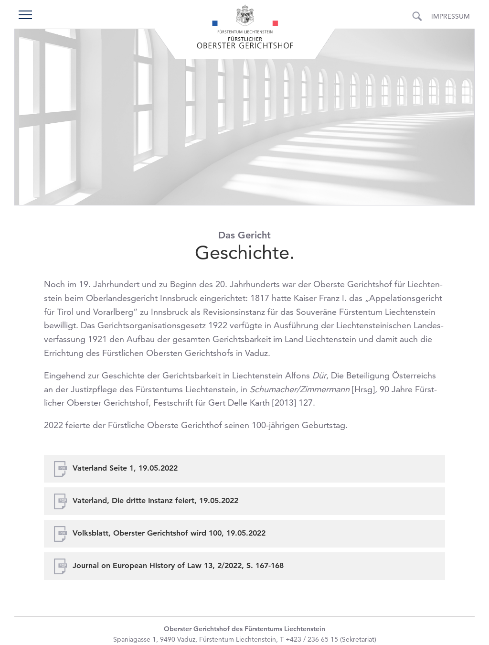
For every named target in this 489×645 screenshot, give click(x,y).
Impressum (450, 16)
